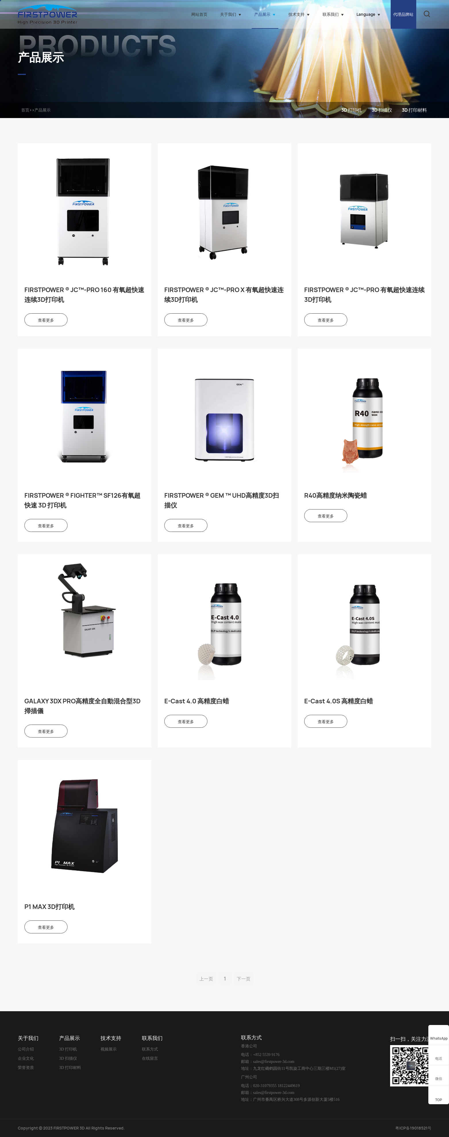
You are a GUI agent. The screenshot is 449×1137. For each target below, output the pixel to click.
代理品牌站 (403, 14)
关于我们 (230, 14)
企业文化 (26, 1058)
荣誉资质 (26, 1067)
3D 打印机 (351, 110)
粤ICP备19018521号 (413, 1128)
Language (368, 14)
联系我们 (333, 14)
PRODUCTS (97, 43)
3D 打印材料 (414, 110)
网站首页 (199, 14)
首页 (25, 110)
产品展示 (264, 14)
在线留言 (150, 1058)
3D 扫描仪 (382, 110)
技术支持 (299, 14)
